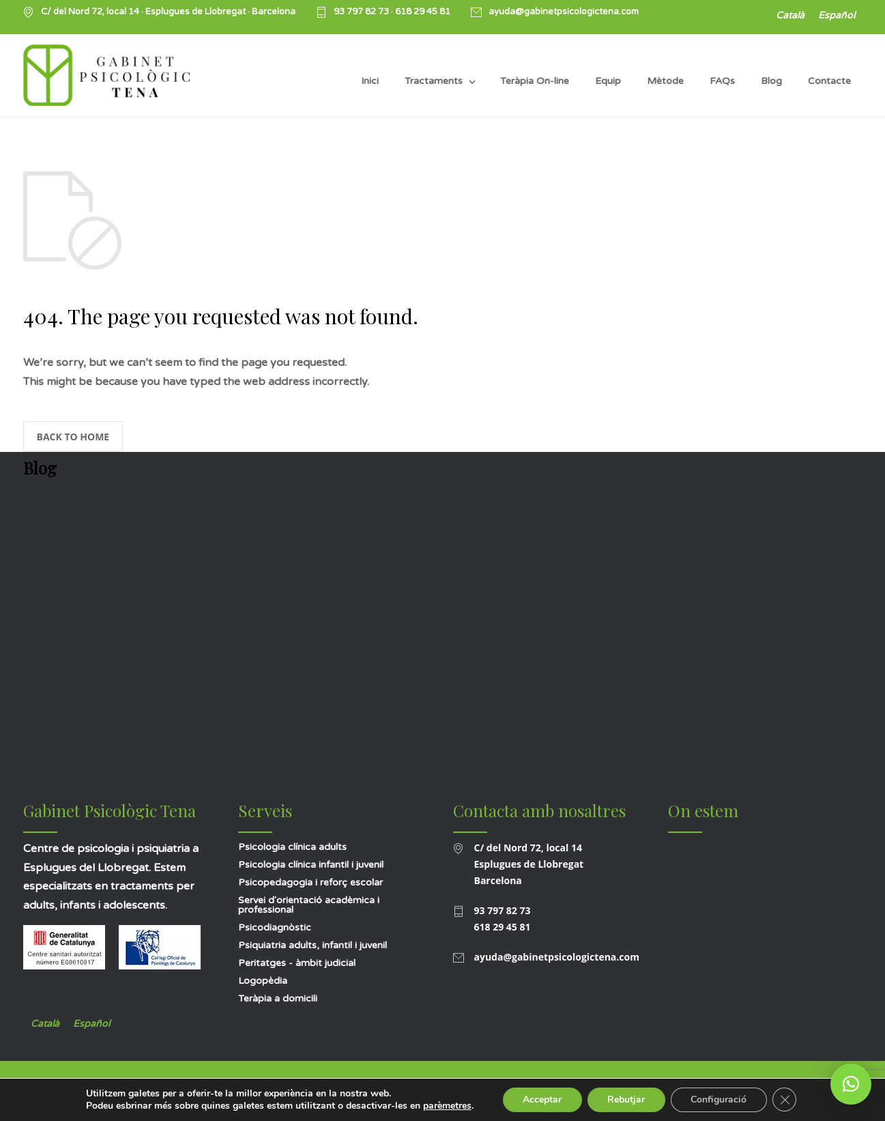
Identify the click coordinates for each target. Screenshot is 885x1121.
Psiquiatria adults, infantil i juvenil (312, 945)
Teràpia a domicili (277, 998)
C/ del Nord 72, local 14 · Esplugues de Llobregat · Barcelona (168, 12)
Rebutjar (626, 1099)
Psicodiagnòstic (274, 927)
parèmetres (446, 1106)
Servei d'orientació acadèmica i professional (308, 905)
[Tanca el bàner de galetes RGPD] (785, 1100)
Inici (370, 81)
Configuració (719, 1099)
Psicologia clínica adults (292, 847)
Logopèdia (262, 981)
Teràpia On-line (534, 81)
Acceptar (541, 1099)
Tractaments (434, 81)
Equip (608, 81)
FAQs (722, 81)
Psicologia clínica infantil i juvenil (310, 864)
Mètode (665, 81)
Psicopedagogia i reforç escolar (310, 882)
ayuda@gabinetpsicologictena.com (564, 12)
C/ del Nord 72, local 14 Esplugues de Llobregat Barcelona (529, 864)
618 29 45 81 (422, 11)
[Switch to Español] (836, 16)
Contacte (829, 81)
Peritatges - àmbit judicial (297, 963)
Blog (771, 81)
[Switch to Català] (790, 16)
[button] (850, 1084)
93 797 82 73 (362, 11)
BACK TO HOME (73, 436)
